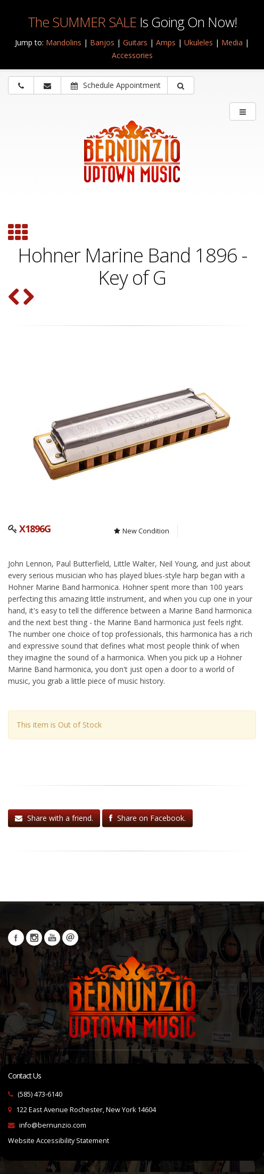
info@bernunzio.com (52, 1125)
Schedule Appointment (116, 85)
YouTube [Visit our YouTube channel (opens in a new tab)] (52, 938)
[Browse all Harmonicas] (18, 233)
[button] (180, 85)
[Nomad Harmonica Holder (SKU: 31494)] (14, 298)
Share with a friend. (54, 818)
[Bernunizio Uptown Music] (132, 159)
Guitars (135, 42)
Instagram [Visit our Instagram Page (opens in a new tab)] (34, 938)
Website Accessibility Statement (58, 1140)
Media (232, 42)
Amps (166, 42)
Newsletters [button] (70, 938)
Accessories (132, 55)
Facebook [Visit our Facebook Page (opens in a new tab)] (16, 938)
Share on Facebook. (147, 818)
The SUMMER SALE (82, 22)
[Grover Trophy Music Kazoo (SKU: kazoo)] (28, 298)
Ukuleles (198, 42)
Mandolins (63, 42)
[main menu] (242, 111)
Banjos (102, 42)
